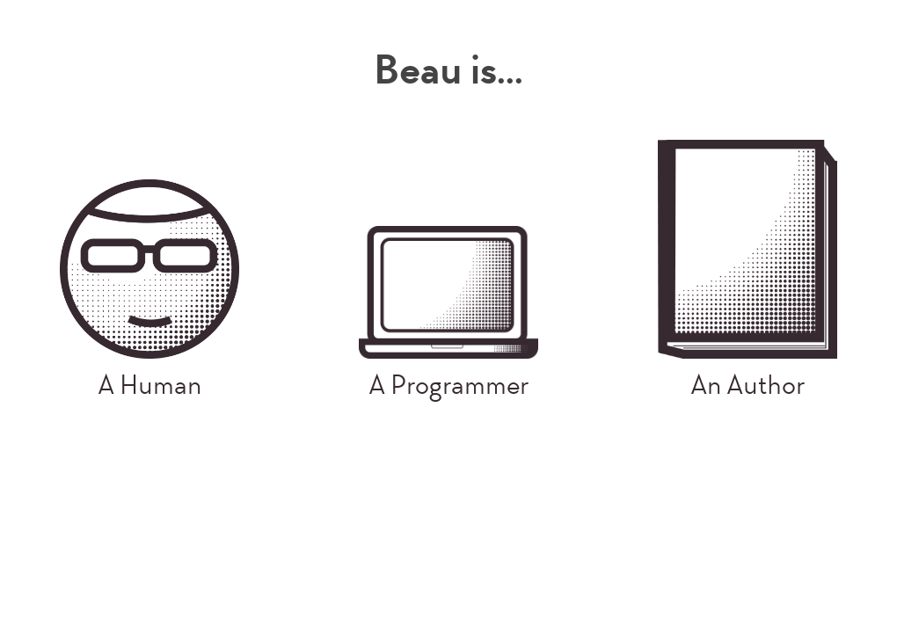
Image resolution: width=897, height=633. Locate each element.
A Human (149, 291)
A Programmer (448, 314)
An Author (747, 271)
